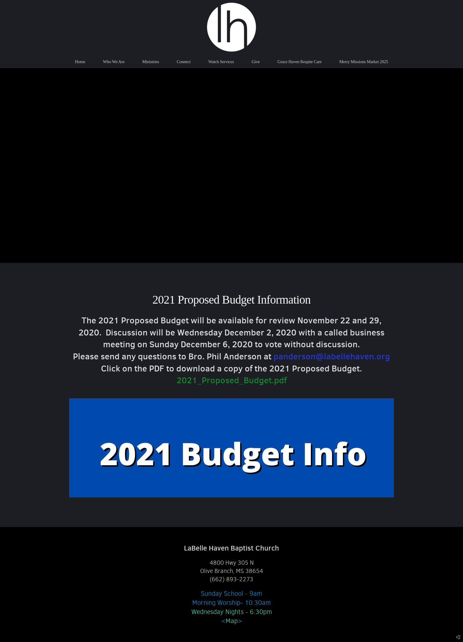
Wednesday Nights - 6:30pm (231, 611)
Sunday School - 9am (231, 593)
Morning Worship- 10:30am (231, 602)
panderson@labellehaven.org (331, 356)
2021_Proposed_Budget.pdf (232, 380)
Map (232, 621)
